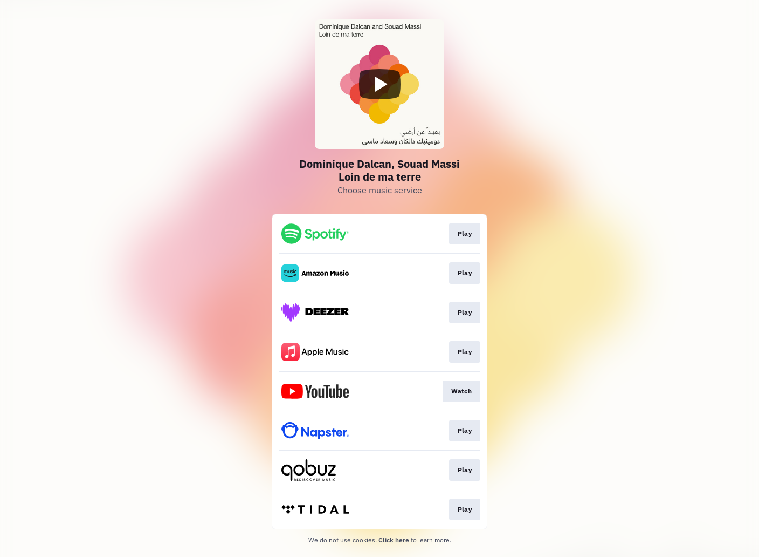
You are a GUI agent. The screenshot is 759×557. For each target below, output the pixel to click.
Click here (393, 540)
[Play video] (379, 84)
